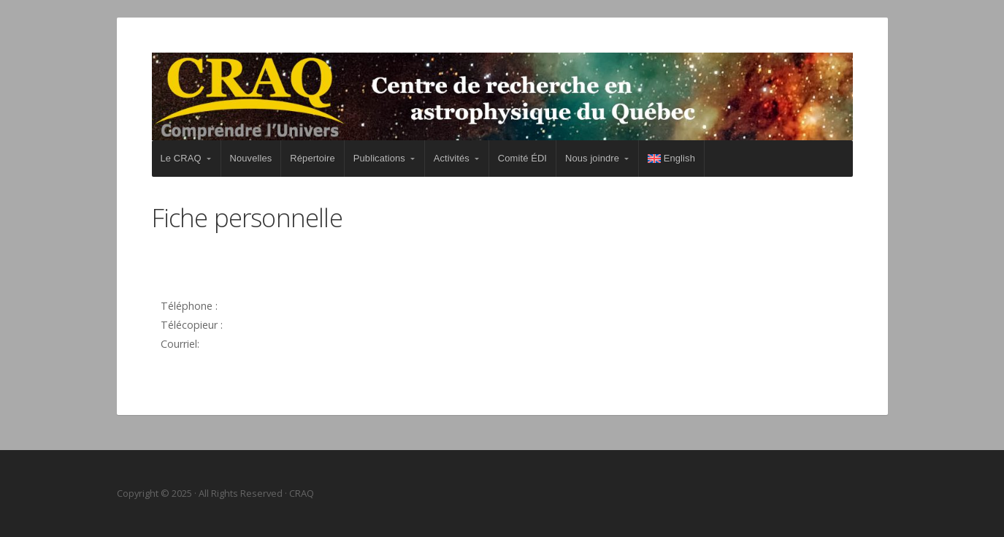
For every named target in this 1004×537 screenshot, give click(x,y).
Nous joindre (592, 158)
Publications (379, 158)
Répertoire (312, 158)
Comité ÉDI (522, 158)
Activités (452, 158)
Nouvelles (251, 158)
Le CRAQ (181, 158)
